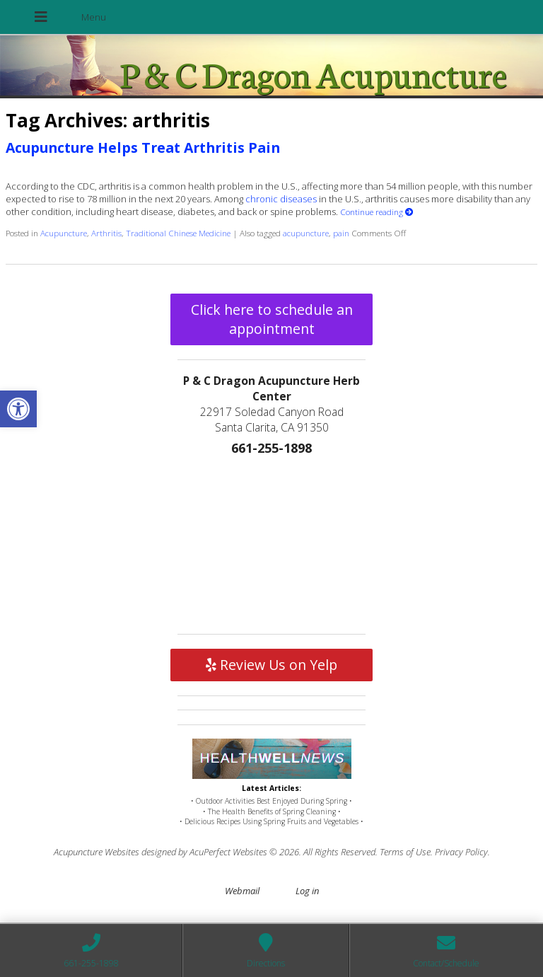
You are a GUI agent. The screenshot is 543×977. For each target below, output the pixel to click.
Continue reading (377, 211)
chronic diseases (281, 198)
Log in (307, 890)
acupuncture (306, 232)
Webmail (242, 890)
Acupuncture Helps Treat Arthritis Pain (143, 147)
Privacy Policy (461, 851)
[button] (18, 409)
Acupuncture (63, 232)
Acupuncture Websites (96, 851)
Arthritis (106, 232)
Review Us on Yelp (271, 664)
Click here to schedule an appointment (272, 319)
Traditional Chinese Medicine (178, 232)
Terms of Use (405, 851)
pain (341, 232)
